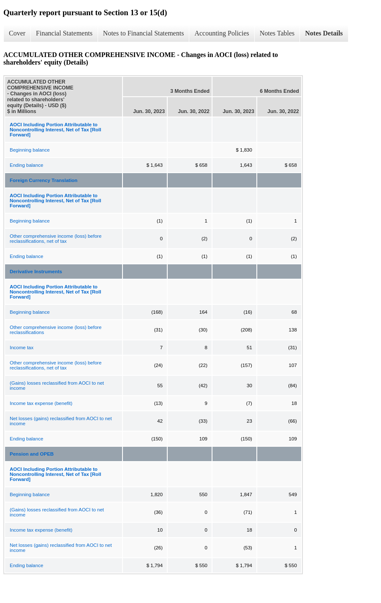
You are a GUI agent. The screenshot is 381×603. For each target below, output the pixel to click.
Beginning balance (30, 149)
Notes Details (324, 33)
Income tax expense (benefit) (41, 403)
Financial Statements (64, 33)
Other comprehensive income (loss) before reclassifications (55, 330)
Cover (17, 33)
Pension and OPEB (32, 453)
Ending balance (26, 165)
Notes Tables (277, 33)
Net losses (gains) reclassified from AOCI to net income (61, 421)
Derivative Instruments (36, 271)
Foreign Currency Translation (43, 180)
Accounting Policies (221, 33)
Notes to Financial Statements (143, 33)
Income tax (21, 347)
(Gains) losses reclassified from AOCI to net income (57, 385)
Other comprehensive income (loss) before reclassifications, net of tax (55, 239)
